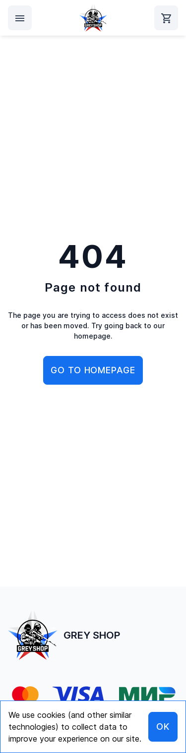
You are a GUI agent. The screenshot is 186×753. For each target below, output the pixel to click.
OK (163, 726)
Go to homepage (93, 370)
